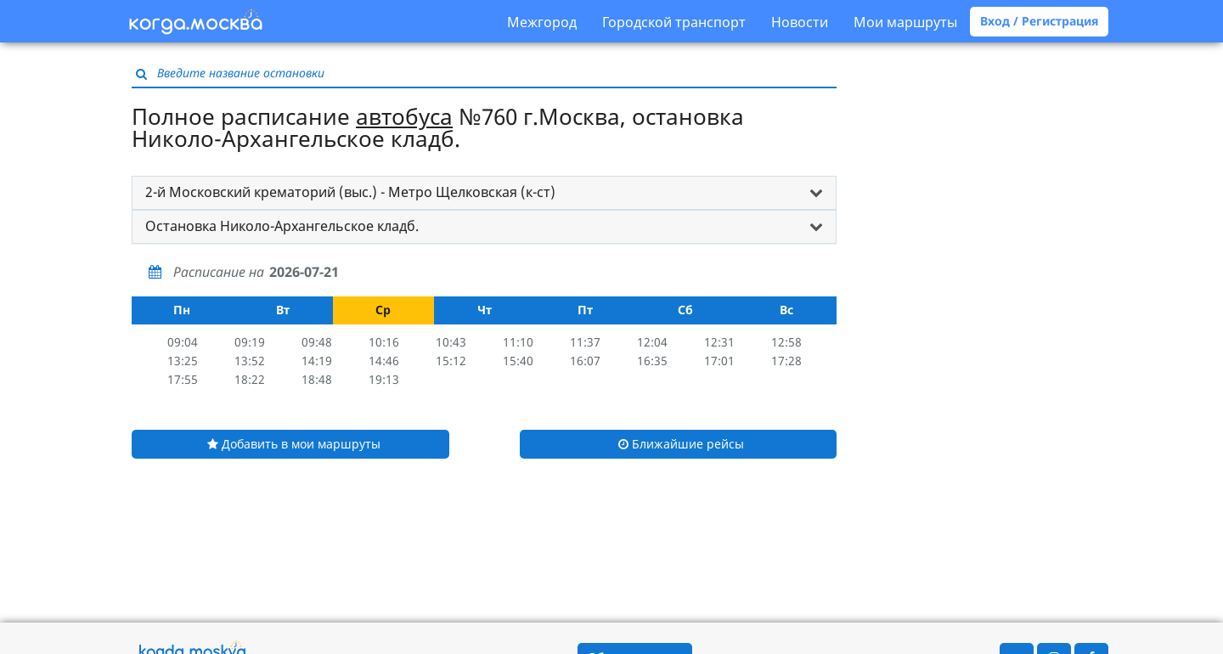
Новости (799, 22)
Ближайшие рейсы (681, 444)
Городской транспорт (674, 22)
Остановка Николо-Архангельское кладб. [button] (282, 226)
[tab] (484, 193)
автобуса (404, 116)
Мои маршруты (905, 22)
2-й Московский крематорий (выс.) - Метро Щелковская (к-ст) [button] (350, 192)
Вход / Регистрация (1039, 21)
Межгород (542, 22)
